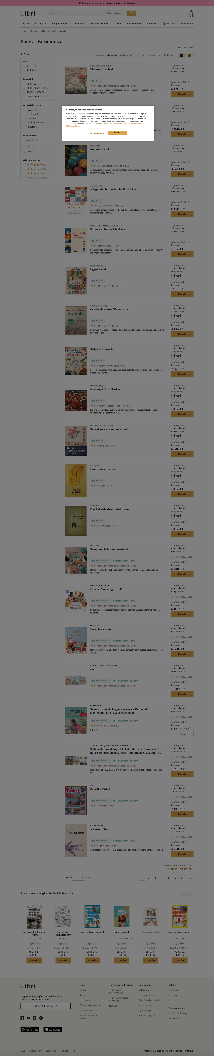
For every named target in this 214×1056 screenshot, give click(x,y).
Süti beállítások (96, 134)
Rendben (118, 133)
